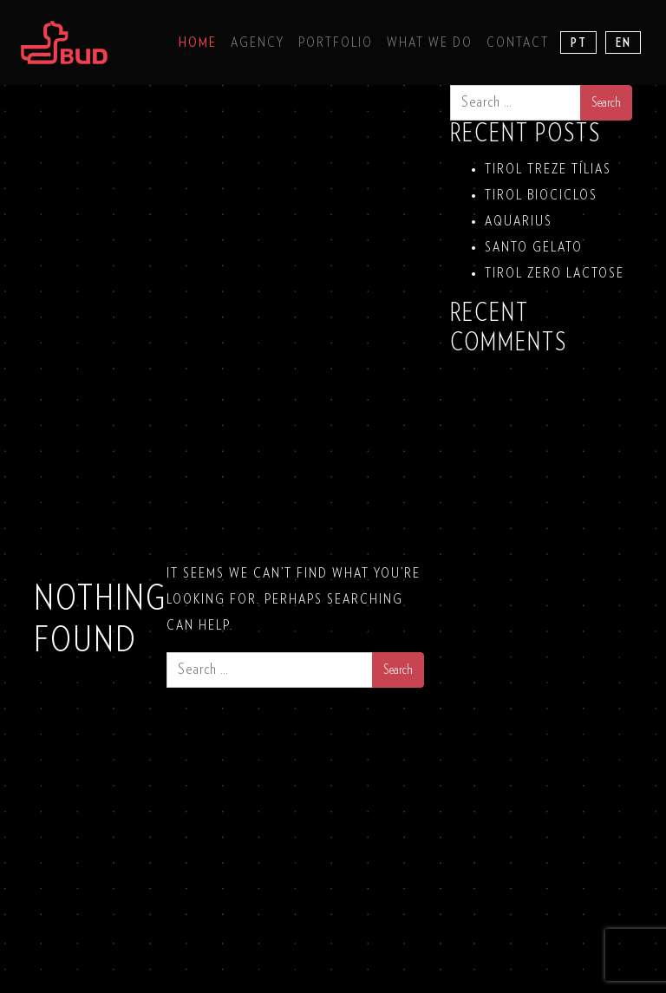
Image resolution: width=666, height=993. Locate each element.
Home (198, 42)
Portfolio (335, 42)
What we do (430, 42)
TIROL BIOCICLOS (541, 195)
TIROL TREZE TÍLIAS (548, 169)
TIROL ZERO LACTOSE (554, 273)
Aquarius (518, 221)
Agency (257, 42)
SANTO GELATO (534, 247)
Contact (517, 42)
